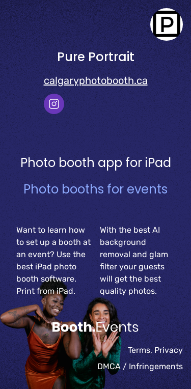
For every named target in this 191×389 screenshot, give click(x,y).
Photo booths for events (95, 189)
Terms (139, 350)
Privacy (168, 350)
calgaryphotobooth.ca (96, 80)
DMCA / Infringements (140, 366)
